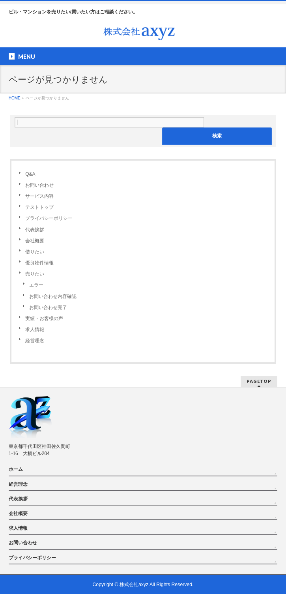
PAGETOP (259, 381)
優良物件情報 (39, 263)
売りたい (34, 274)
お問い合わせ (39, 185)
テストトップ (39, 207)
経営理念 (34, 340)
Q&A (30, 174)
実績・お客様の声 (44, 318)
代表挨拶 (34, 229)
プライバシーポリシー (49, 218)
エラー (36, 285)
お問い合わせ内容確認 (53, 296)
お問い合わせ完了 (48, 307)
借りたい (34, 252)
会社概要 (34, 241)
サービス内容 (39, 196)
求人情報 (34, 329)
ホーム (16, 469)
